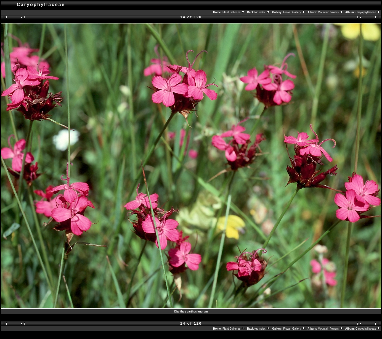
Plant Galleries (233, 12)
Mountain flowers (330, 12)
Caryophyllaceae (368, 12)
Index (264, 12)
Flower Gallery (294, 12)
